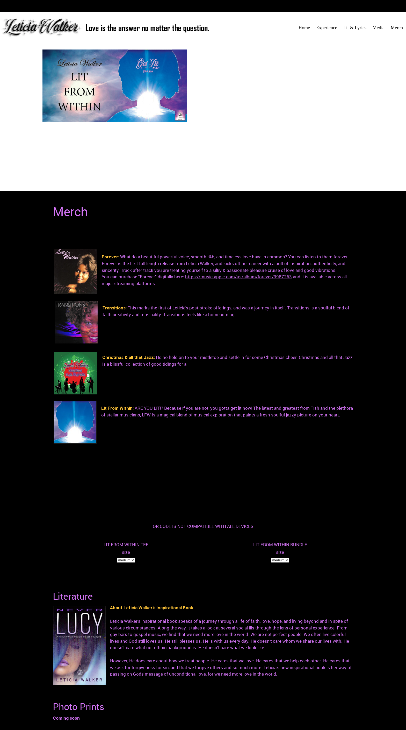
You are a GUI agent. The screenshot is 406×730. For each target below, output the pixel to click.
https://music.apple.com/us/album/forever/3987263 (238, 277)
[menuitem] (304, 28)
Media (214, 711)
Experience (234, 704)
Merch (230, 711)
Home (214, 704)
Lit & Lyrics (259, 704)
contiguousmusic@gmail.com (168, 704)
